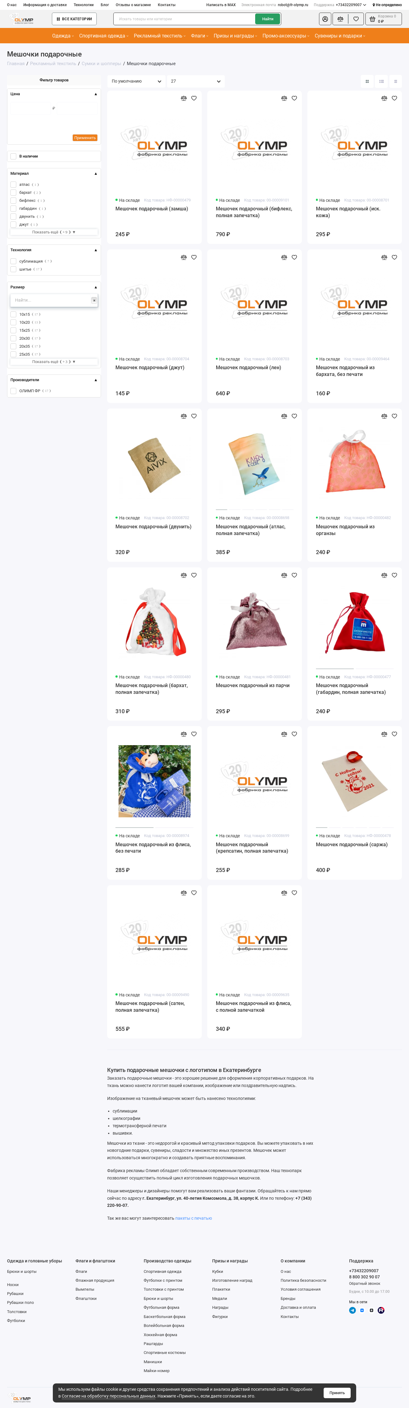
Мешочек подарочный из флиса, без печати (153, 848)
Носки (13, 1284)
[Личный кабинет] (325, 19)
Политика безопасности (303, 1280)
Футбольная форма (161, 1307)
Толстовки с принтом (164, 1289)
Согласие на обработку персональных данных (108, 1396)
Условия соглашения (301, 1289)
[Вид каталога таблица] (395, 81)
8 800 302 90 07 (364, 1276)
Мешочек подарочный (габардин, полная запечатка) (351, 688)
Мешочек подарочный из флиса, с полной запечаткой (253, 1006)
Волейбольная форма (164, 1325)
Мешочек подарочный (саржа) (352, 844)
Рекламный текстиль (159, 36)
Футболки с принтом (163, 1280)
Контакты (167, 5)
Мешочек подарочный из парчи (253, 685)
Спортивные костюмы (165, 1352)
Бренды (288, 1298)
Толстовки (17, 1311)
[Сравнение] (340, 19)
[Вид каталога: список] (381, 81)
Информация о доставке (45, 5)
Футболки (16, 1320)
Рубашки (15, 1293)
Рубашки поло (20, 1302)
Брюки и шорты (22, 1271)
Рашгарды (153, 1343)
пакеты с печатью (193, 1218)
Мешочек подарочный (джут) (150, 367)
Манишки (153, 1361)
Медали (219, 1298)
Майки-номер (156, 1370)
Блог (105, 5)
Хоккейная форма (160, 1334)
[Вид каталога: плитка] (367, 81)
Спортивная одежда (103, 36)
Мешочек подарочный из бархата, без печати (345, 371)
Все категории (74, 19)
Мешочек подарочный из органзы (345, 530)
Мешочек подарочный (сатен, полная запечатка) (150, 1006)
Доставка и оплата (298, 1307)
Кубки (217, 1271)
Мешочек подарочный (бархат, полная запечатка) (151, 688)
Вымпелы (85, 1289)
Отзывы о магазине (133, 5)
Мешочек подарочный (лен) (248, 367)
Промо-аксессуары (286, 36)
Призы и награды (235, 36)
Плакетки (221, 1289)
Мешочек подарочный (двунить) (153, 527)
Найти (267, 19)
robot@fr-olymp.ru (274, 5)
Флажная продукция (95, 1280)
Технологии (84, 5)
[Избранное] (356, 19)
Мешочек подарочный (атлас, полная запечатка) (251, 530)
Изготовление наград (232, 1280)
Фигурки (220, 1316)
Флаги (199, 36)
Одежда (63, 36)
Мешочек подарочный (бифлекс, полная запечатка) (254, 212)
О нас (12, 5)
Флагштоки (86, 1298)
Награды (220, 1307)
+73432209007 (340, 5)
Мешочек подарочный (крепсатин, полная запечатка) (252, 848)
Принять (337, 1392)
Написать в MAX (221, 5)
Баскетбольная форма (164, 1316)
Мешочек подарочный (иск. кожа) (348, 212)
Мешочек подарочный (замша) (151, 209)
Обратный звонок (364, 1283)
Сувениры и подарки (340, 36)
